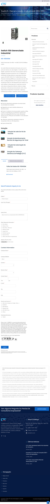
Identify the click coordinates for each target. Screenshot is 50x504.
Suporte (4, 490)
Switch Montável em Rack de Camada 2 (38, 48)
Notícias (5, 488)
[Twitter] (3, 438)
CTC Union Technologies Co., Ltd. (15, 500)
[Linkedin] (5, 438)
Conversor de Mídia (36, 73)
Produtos (5, 483)
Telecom (33, 85)
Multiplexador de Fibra (6, 398)
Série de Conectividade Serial (38, 75)
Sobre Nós (5, 480)
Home (4, 14)
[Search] (38, 28)
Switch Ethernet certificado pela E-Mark (39, 56)
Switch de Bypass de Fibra (38, 68)
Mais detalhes (39, 105)
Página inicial (6, 477)
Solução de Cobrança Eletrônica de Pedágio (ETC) (16, 155)
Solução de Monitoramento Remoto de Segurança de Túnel (16, 140)
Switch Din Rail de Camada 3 (38, 51)
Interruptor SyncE (36, 61)
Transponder (23, 397)
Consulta (5, 493)
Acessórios (34, 81)
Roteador (38, 395)
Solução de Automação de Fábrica (17, 148)
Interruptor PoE (35, 64)
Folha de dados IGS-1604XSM (17, 168)
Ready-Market (46, 500)
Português (46, 1)
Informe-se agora (9, 95)
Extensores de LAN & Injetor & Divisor (38, 78)
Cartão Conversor (41, 397)
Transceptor (12, 398)
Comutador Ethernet (21, 14)
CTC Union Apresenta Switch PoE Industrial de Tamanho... (37, 448)
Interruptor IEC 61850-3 (37, 59)
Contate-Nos (25, 398)
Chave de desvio (5, 397)
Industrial (14, 14)
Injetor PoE (19, 397)
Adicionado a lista (21, 95)
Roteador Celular (35, 71)
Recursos (5, 485)
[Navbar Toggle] (47, 4)
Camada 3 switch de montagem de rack (39, 44)
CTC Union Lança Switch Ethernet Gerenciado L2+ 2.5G (34, 462)
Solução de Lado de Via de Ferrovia (17, 133)
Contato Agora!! (41, 411)
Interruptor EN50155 (36, 53)
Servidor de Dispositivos (12, 397)
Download (10, 176)
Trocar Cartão (28, 397)
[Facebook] (1, 438)
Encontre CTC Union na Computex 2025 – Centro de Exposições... (37, 455)
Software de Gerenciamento (38, 41)
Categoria (9, 14)
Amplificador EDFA (34, 397)
